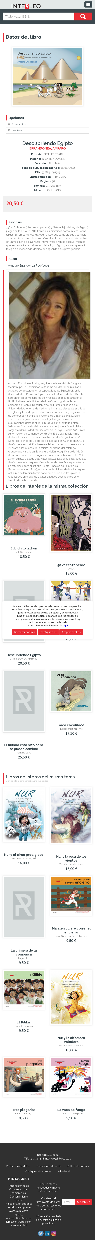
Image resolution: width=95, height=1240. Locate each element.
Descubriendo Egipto (24, 655)
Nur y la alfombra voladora (71, 1040)
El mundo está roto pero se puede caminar (23, 747)
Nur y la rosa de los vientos (71, 858)
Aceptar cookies (71, 632)
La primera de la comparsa (24, 952)
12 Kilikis (23, 1022)
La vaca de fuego (71, 1110)
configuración (48, 632)
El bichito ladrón (24, 548)
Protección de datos (18, 1166)
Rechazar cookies (24, 632)
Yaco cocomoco (71, 725)
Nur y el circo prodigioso (23, 855)
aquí (65, 625)
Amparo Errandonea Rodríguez (28, 265)
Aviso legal (63, 1171)
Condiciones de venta (48, 1166)
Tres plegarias (23, 1110)
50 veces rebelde (71, 565)
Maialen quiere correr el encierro (71, 930)
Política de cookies (78, 1166)
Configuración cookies (38, 1171)
